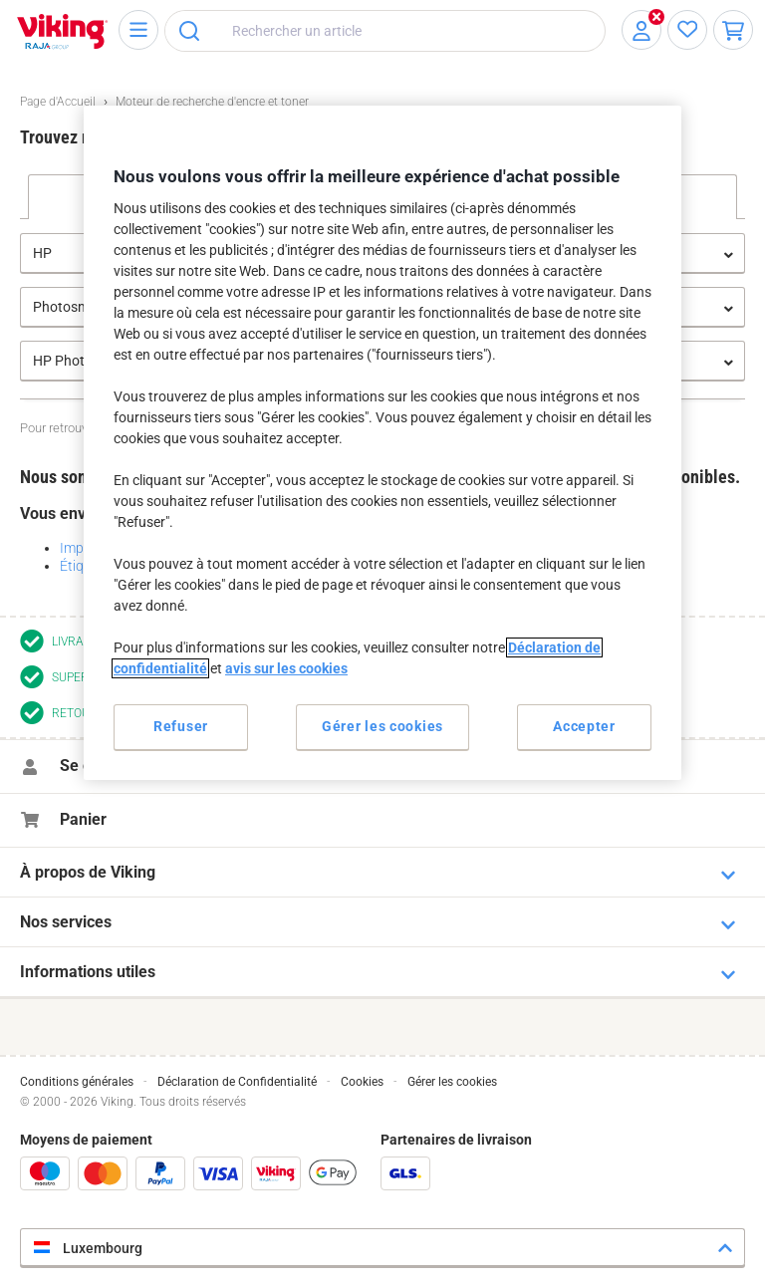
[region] (382, 442)
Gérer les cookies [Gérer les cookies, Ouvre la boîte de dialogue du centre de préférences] (382, 726)
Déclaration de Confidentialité (237, 1082)
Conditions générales (76, 1082)
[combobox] (385, 31)
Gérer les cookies (452, 1082)
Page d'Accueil (58, 102)
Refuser (180, 726)
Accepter (584, 726)
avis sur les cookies (286, 668)
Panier (83, 819)
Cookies (362, 1082)
